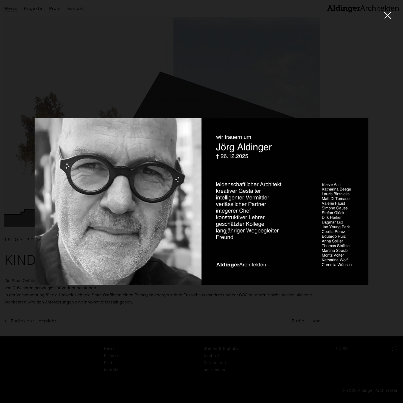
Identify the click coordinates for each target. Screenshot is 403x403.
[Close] (387, 15)
